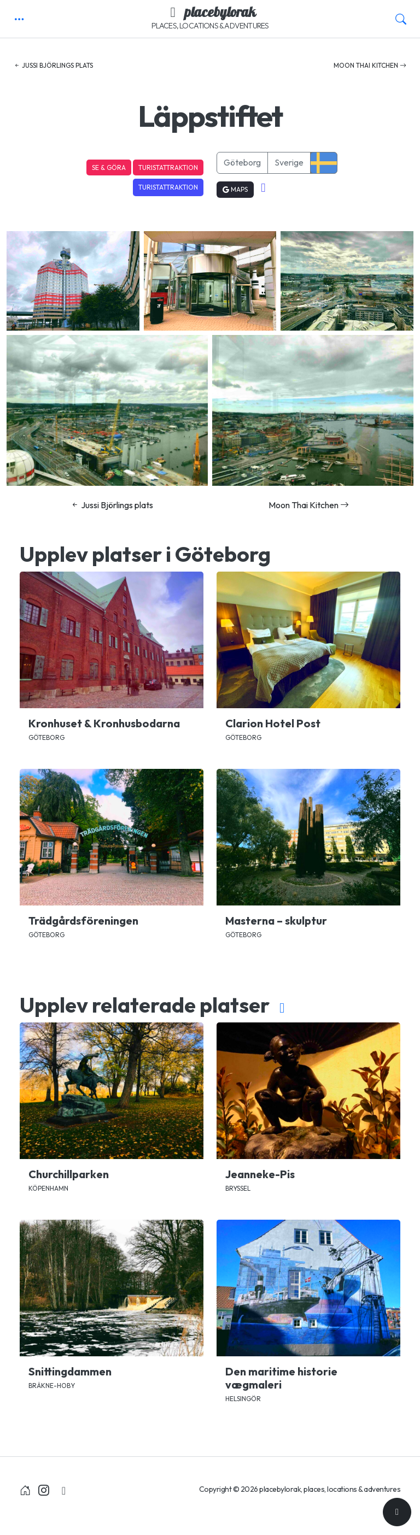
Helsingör (243, 1399)
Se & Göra (109, 167)
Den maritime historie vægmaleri (281, 1378)
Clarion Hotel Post (272, 723)
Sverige (289, 162)
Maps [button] (235, 189)
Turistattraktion (168, 167)
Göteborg (242, 162)
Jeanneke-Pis (260, 1174)
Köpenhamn (48, 1188)
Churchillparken (68, 1174)
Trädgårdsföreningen (83, 920)
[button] (19, 19)
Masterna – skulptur (276, 920)
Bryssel (237, 1188)
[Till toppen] (397, 1512)
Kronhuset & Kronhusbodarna (104, 723)
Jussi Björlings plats (53, 65)
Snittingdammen (70, 1371)
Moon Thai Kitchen (370, 65)
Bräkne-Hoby (51, 1385)
